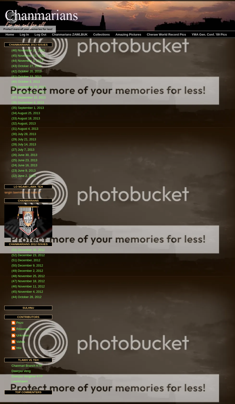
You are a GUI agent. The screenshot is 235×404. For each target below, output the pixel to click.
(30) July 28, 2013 (24, 134)
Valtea (20, 341)
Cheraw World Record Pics (166, 34)
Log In (24, 34)
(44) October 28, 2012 (26, 297)
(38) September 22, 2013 (29, 92)
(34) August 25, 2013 (26, 113)
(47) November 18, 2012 (28, 281)
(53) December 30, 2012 (28, 250)
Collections (101, 34)
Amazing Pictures (128, 34)
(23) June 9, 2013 (23, 170)
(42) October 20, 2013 (26, 71)
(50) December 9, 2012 (27, 265)
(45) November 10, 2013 (28, 55)
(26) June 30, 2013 (24, 155)
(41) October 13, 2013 (26, 76)
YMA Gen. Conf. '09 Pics (209, 34)
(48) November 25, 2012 (28, 276)
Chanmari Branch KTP (27, 365)
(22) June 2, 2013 (23, 176)
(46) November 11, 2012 (28, 286)
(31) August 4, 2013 (25, 129)
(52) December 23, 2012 (28, 255)
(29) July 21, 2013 (24, 139)
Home (10, 34)
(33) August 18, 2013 (26, 118)
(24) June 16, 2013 (24, 165)
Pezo (19, 322)
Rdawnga (22, 329)
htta (18, 348)
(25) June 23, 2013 (24, 160)
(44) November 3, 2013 (27, 60)
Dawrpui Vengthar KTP (27, 376)
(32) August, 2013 (24, 123)
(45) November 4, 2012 (27, 291)
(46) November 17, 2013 (28, 50)
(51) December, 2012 (26, 260)
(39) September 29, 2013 (29, 87)
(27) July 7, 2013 (23, 149)
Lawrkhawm (20, 381)
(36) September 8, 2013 (28, 102)
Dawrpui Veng (21, 371)
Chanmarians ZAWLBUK (70, 34)
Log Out (40, 34)
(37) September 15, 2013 (29, 97)
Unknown (22, 335)
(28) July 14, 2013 (24, 144)
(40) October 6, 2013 (26, 81)
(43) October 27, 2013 (26, 66)
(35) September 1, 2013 (28, 108)
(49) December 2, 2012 (27, 271)
